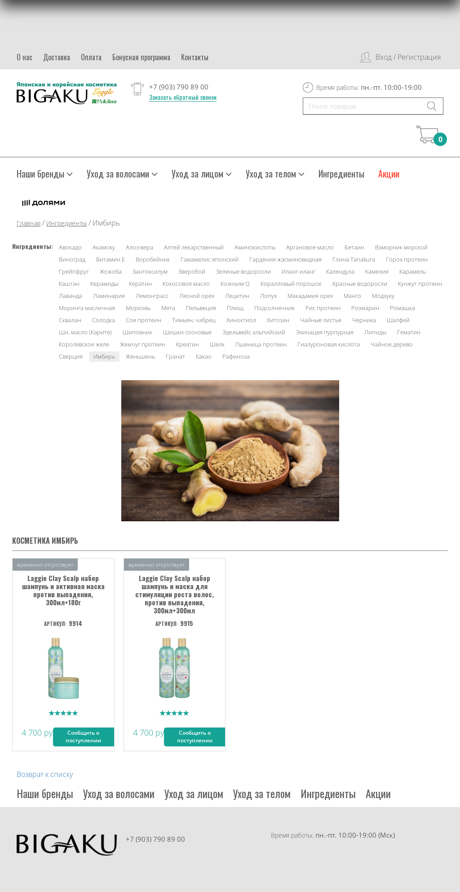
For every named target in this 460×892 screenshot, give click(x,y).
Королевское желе (84, 344)
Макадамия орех (310, 296)
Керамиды (104, 284)
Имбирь (104, 356)
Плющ (235, 308)
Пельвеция (201, 308)
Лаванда (70, 296)
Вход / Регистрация (408, 57)
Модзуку (383, 296)
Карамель (412, 271)
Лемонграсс (152, 296)
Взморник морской (401, 247)
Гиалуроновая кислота (328, 344)
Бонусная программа (141, 57)
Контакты (194, 57)
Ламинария (109, 296)
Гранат (175, 356)
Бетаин (354, 247)
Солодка (103, 320)
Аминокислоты (254, 247)
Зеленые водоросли (243, 271)
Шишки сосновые (187, 332)
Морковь (138, 308)
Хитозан (278, 320)
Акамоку (104, 247)
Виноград (72, 259)
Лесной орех (196, 296)
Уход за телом (275, 173)
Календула (340, 271)
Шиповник (137, 332)
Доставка (56, 57)
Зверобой (191, 271)
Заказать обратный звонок (183, 97)
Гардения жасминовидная (285, 259)
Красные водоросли (359, 284)
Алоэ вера (139, 247)
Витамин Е (110, 259)
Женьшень (140, 356)
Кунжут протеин (420, 284)
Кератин (140, 284)
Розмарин (365, 308)
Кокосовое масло (186, 284)
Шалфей (398, 320)
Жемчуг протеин (142, 344)
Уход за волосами (122, 173)
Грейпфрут (74, 271)
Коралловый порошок (291, 284)
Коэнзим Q (235, 284)
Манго (352, 296)
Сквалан (70, 320)
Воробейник (153, 259)
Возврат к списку (45, 774)
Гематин (408, 332)
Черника (364, 320)
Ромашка (402, 308)
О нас (24, 57)
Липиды (375, 332)
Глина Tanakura (353, 259)
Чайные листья (320, 320)
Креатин (187, 344)
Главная (28, 223)
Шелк (217, 344)
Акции (388, 173)
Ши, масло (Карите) (85, 332)
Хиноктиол (241, 320)
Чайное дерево (392, 344)
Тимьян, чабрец (194, 320)
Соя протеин (143, 320)
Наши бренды (45, 173)
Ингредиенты (341, 173)
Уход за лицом (202, 173)
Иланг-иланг (298, 271)
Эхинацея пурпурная (325, 332)
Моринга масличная (87, 308)
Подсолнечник (274, 308)
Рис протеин (323, 308)
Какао (204, 356)
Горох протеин (407, 259)
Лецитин (237, 296)
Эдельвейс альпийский (253, 332)
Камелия (377, 271)
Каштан (69, 284)
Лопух (268, 296)
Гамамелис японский (210, 259)
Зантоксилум (150, 271)
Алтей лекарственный (194, 247)
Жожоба (111, 271)
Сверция (71, 356)
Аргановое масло (310, 247)
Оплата (91, 57)
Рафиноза (236, 356)
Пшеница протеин (261, 344)
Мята (168, 308)
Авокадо (70, 247)
